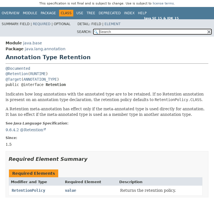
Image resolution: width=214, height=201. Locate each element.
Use (79, 13)
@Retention (17, 73)
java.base (32, 43)
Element (112, 24)
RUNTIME (38, 73)
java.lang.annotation (45, 49)
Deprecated (110, 13)
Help (142, 13)
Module (30, 13)
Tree (91, 13)
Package (48, 13)
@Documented (18, 68)
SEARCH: (84, 32)
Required (41, 24)
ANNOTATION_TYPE (40, 79)
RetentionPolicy (28, 190)
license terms (163, 3)
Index (129, 13)
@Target (13, 79)
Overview (11, 13)
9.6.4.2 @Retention (24, 130)
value (70, 190)
